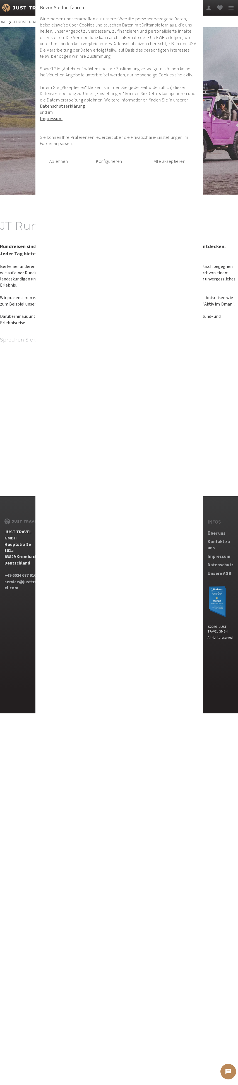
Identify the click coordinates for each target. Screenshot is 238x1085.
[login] (208, 7)
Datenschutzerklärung (64, 124)
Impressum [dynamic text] (219, 556)
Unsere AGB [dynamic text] (219, 573)
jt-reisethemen (26, 22)
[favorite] (220, 7)
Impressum (54, 136)
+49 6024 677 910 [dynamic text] (20, 575)
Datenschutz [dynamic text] (221, 565)
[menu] (231, 7)
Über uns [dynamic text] (216, 533)
